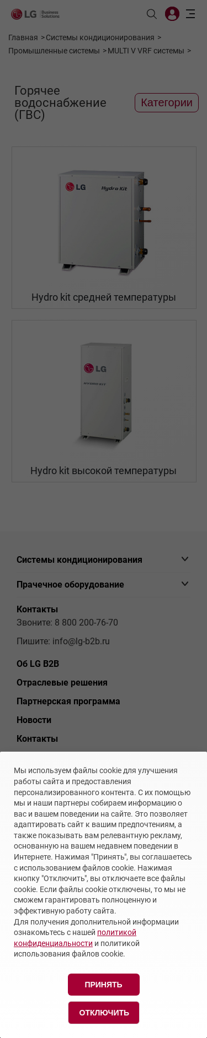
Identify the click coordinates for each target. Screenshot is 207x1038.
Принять (103, 984)
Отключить (104, 1012)
